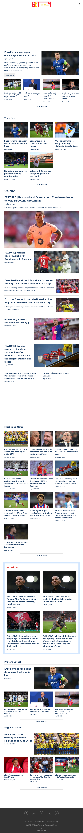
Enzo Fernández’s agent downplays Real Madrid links (15, 143)
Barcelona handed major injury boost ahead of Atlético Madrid (65, 711)
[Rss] (49, 813)
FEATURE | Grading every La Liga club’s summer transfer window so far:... (66, 481)
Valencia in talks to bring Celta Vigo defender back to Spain (66, 143)
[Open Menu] (3, 4)
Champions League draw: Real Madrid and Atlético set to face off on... (41, 451)
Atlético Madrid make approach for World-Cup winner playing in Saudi (15, 512)
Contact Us (39, 822)
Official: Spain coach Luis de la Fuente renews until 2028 (66, 451)
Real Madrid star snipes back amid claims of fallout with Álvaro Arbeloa (70, 95)
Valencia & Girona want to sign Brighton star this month (41, 173)
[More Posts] (41, 107)
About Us (28, 822)
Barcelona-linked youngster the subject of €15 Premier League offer (41, 777)
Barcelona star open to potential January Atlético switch (15, 173)
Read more (10, 75)
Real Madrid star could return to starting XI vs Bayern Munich (12, 94)
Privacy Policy (52, 822)
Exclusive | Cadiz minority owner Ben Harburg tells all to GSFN (15, 451)
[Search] (80, 4)
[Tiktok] (57, 813)
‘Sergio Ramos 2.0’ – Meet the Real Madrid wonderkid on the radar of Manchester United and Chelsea (20, 375)
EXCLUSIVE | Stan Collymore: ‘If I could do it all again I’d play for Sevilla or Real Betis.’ (58, 599)
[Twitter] (34, 813)
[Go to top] (41, 830)
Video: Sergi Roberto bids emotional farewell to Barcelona (16, 544)
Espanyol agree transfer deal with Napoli (38, 143)
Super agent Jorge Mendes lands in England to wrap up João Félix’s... (41, 512)
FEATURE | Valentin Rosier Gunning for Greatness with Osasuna (18, 255)
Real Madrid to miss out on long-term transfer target (31, 94)
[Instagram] (41, 813)
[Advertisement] (41, 31)
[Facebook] (26, 813)
